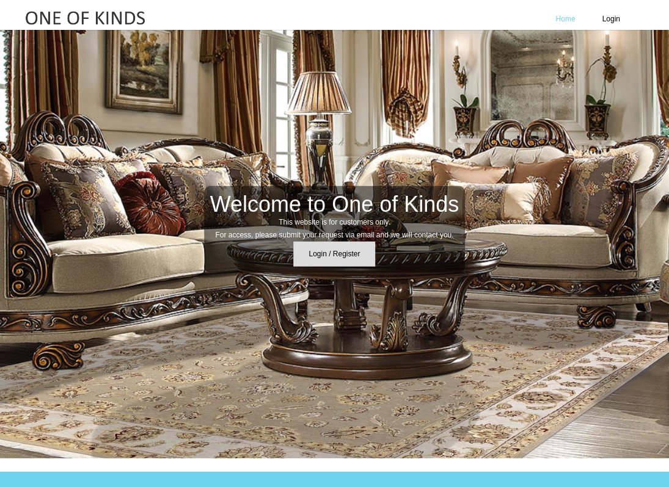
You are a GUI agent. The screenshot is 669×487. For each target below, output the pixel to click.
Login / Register (334, 254)
